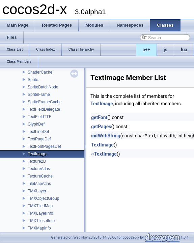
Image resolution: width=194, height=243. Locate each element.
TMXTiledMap (40, 206)
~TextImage (104, 154)
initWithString (105, 135)
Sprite (33, 79)
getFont (99, 117)
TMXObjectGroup (43, 198)
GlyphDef (36, 124)
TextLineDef (38, 131)
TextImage (37, 154)
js (165, 49)
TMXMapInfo (39, 228)
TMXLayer (37, 191)
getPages (101, 126)
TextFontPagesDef (44, 146)
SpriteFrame (39, 94)
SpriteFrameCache (45, 102)
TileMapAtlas (39, 183)
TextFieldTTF (39, 116)
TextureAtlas (39, 168)
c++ (146, 49)
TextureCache (40, 176)
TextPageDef (39, 139)
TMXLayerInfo (40, 213)
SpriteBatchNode (43, 87)
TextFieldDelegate (44, 109)
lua (184, 49)
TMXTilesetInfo (41, 220)
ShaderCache (40, 72)
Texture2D (37, 161)
